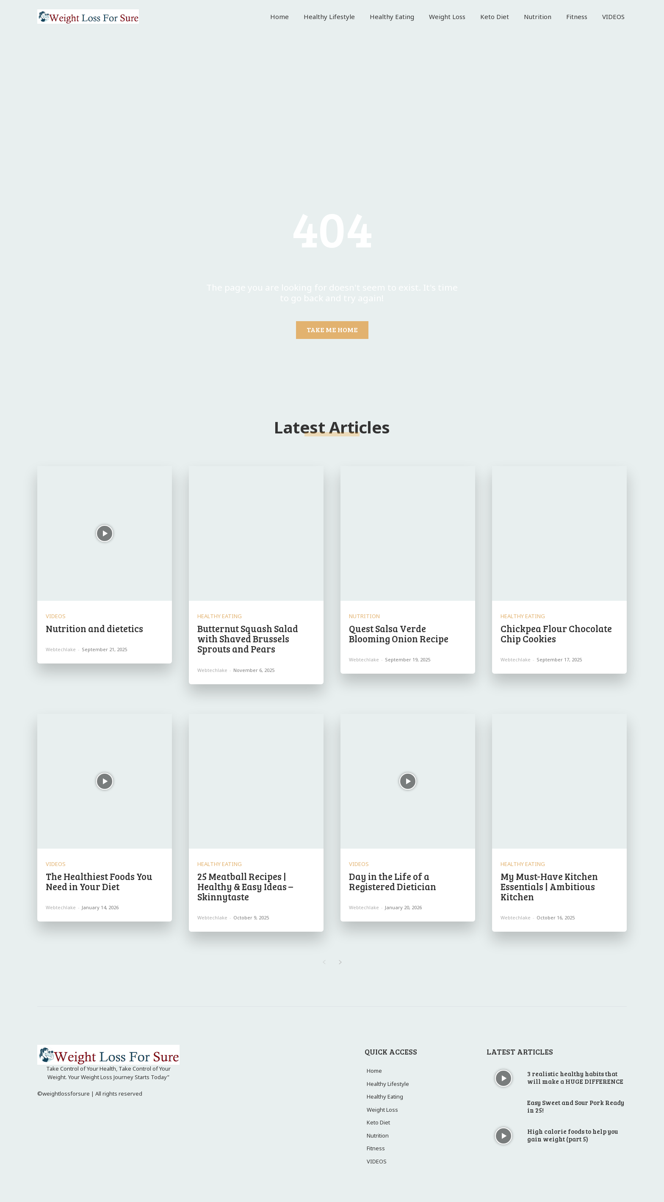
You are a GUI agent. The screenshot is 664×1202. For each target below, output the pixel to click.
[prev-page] (323, 962)
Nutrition (364, 616)
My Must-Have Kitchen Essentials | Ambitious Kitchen (549, 886)
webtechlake (61, 649)
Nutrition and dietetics (94, 628)
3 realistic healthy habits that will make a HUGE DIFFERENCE (575, 1077)
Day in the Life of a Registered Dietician (392, 881)
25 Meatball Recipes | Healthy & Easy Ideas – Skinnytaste (245, 886)
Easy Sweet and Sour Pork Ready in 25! (575, 1106)
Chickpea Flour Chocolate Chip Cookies (556, 633)
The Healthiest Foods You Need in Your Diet (99, 881)
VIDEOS (56, 616)
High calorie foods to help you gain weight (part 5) (572, 1135)
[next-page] (340, 962)
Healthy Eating (219, 616)
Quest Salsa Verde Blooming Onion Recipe (398, 633)
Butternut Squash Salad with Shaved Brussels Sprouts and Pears (247, 638)
